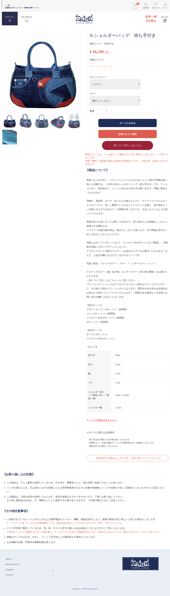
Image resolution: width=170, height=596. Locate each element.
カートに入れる (127, 123)
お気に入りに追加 (127, 134)
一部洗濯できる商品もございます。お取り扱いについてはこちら (127, 458)
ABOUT (30, 559)
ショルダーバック (105, 66)
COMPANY (30, 570)
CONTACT (30, 575)
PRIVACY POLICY (30, 564)
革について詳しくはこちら (127, 145)
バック (92, 63)
